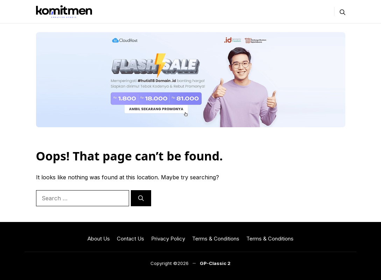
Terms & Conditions (215, 238)
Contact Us (130, 238)
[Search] (141, 198)
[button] (342, 11)
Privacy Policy (168, 238)
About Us (98, 238)
